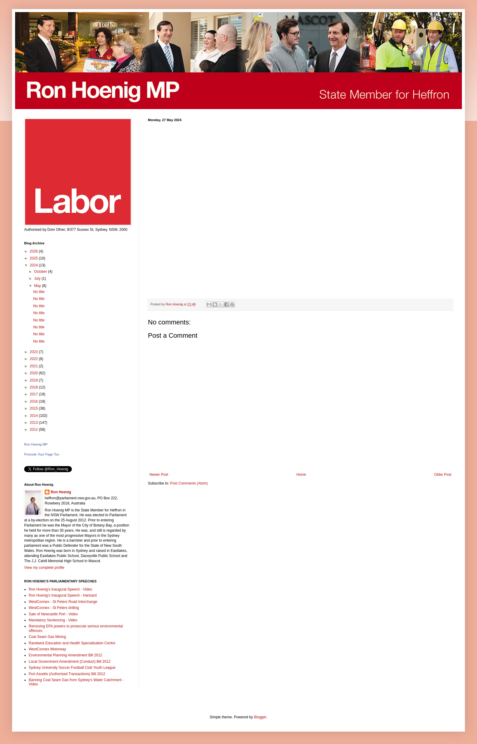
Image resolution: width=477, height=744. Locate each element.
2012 (34, 429)
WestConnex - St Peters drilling (54, 608)
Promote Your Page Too (41, 454)
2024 (34, 265)
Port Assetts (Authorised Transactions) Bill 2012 (67, 674)
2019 (34, 380)
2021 (34, 366)
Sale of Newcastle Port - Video (53, 614)
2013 (34, 422)
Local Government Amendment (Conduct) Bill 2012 (69, 661)
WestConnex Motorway (47, 649)
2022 (34, 359)
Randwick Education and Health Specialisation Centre (72, 643)
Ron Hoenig (61, 492)
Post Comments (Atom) (189, 483)
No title (38, 292)
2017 (34, 394)
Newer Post (158, 474)
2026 (34, 251)
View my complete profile (44, 567)
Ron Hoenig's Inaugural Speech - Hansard (63, 595)
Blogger (260, 717)
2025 (34, 258)
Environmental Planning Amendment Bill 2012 (65, 655)
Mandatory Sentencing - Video (53, 620)
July (38, 278)
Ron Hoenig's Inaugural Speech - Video (60, 589)
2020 (34, 373)
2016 (34, 401)
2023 (34, 352)
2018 (34, 387)
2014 (34, 416)
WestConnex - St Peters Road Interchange (63, 602)
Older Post (442, 474)
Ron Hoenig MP (36, 444)
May (38, 286)
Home (301, 474)
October (41, 271)
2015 (34, 408)
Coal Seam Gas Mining (47, 637)
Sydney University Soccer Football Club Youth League (72, 667)
